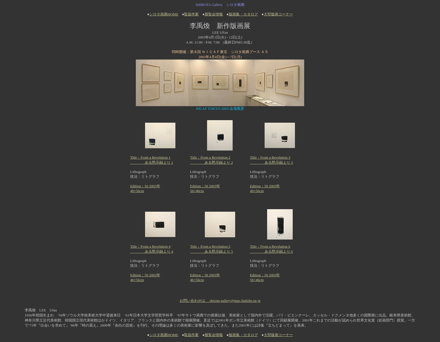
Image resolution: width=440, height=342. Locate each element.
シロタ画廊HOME (163, 14)
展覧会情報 (214, 14)
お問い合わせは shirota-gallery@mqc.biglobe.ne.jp (220, 300)
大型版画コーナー (278, 14)
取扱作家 (191, 14)
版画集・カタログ (243, 14)
